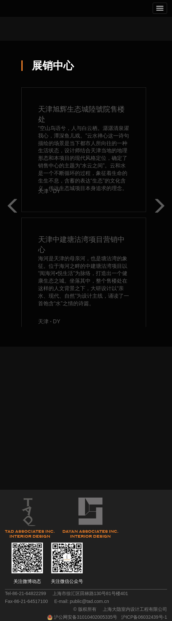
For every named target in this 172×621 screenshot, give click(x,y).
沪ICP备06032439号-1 (144, 617)
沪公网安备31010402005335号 (85, 617)
